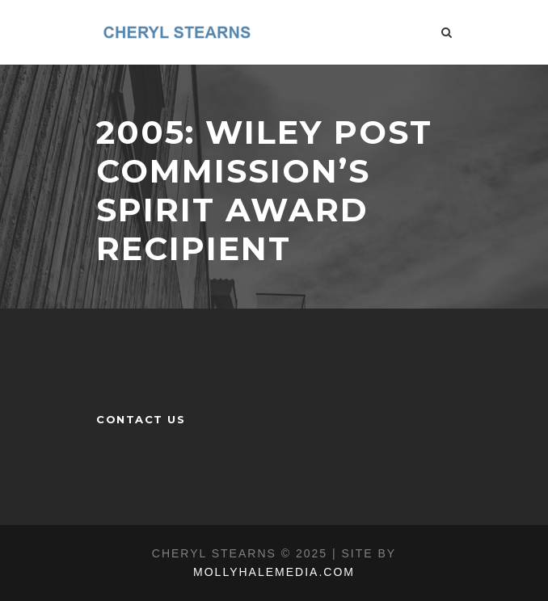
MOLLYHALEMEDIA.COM (274, 571)
